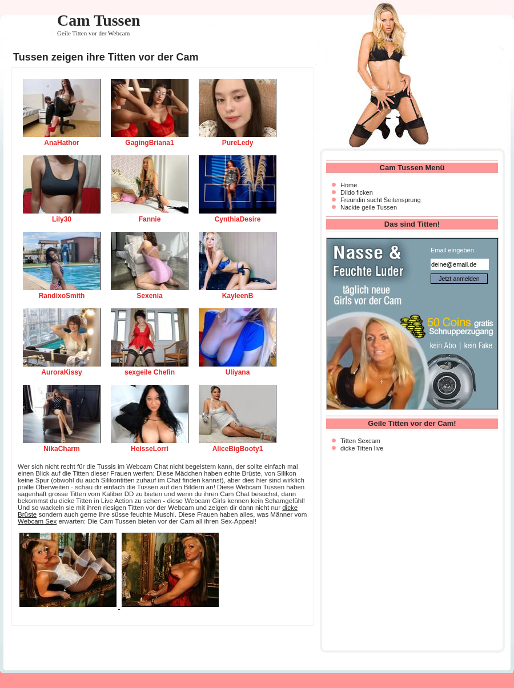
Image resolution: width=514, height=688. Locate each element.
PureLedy (238, 143)
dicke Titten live (361, 448)
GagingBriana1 (149, 143)
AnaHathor (61, 143)
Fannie (150, 219)
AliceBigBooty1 (237, 449)
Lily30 (61, 219)
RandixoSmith (62, 296)
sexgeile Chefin (150, 372)
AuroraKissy (61, 372)
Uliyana (238, 372)
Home (348, 185)
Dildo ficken (356, 192)
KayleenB (238, 296)
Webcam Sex (37, 521)
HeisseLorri (149, 449)
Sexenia (149, 296)
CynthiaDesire (238, 219)
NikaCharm (61, 449)
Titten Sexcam (360, 440)
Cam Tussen (98, 20)
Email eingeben (452, 250)
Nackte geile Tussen (368, 207)
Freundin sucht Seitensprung (380, 199)
